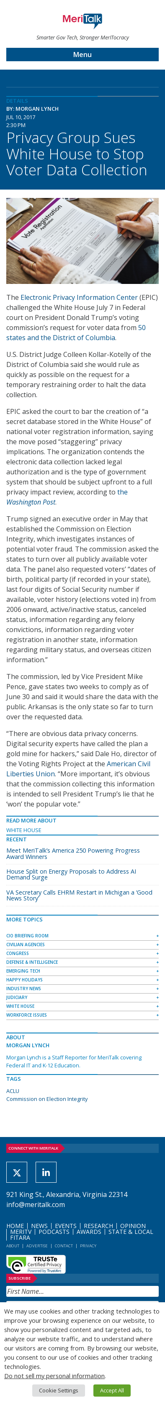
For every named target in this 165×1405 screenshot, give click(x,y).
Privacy (88, 1246)
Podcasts (54, 1232)
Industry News (23, 988)
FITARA (20, 1237)
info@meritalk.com (35, 1204)
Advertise (37, 1246)
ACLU (12, 1091)
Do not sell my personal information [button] (54, 1375)
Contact (64, 1246)
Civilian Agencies (25, 944)
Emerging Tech (23, 971)
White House (23, 830)
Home (15, 1226)
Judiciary (16, 997)
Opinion (133, 1226)
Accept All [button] (112, 1390)
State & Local (130, 1232)
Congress (17, 953)
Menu (82, 54)
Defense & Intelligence (32, 962)
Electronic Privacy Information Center (79, 297)
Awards (89, 1232)
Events (66, 1226)
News (39, 1226)
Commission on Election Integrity (47, 1099)
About (12, 1246)
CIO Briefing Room (27, 936)
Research (98, 1226)
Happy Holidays (24, 980)
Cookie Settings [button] (58, 1390)
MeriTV (20, 1232)
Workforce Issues (26, 1015)
